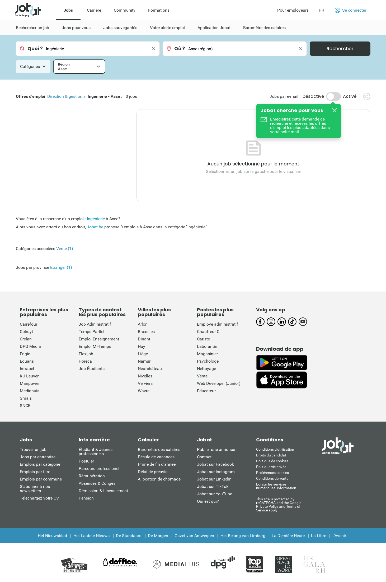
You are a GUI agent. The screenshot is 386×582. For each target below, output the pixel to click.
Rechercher (340, 48)
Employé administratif (217, 324)
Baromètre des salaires (159, 449)
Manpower (30, 383)
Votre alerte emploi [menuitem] (167, 27)
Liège (143, 353)
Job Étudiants (92, 368)
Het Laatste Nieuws (91, 535)
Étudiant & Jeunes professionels (95, 451)
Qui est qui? (208, 501)
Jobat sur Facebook (215, 464)
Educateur (206, 390)
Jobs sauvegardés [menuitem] (120, 27)
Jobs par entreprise (37, 456)
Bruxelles (146, 331)
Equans (27, 361)
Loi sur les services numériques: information (276, 486)
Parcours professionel (99, 468)
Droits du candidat (271, 455)
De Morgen (158, 535)
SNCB (25, 405)
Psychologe (208, 361)
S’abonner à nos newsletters (35, 488)
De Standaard (129, 535)
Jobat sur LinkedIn (214, 479)
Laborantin (207, 346)
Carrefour (28, 324)
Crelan (26, 338)
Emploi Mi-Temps (95, 346)
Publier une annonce (216, 449)
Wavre (143, 390)
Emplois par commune (41, 479)
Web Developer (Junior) (219, 383)
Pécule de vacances (156, 456)
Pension (86, 498)
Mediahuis (29, 390)
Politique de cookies (272, 461)
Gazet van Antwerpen (194, 535)
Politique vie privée (271, 467)
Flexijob (86, 353)
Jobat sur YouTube (214, 493)
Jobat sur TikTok (212, 486)
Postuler (86, 461)
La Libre (318, 535)
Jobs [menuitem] (68, 10)
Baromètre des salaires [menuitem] (264, 27)
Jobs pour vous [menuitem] (76, 27)
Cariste (203, 338)
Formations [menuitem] (159, 10)
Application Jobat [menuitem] (213, 27)
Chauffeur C (208, 331)
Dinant (144, 338)
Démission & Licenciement (103, 490)
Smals (26, 398)
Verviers (145, 383)
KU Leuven (30, 375)
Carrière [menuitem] (94, 10)
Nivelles (145, 375)
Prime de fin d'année (157, 464)
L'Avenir (339, 535)
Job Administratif (95, 324)
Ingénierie (96, 218)
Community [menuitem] (124, 10)
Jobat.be (95, 226)
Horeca (85, 361)
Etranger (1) (61, 267)
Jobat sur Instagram (216, 471)
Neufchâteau (150, 368)
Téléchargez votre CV (39, 498)
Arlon (143, 324)
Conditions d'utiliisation (275, 449)
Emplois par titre (35, 471)
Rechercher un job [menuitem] (32, 27)
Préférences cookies (272, 472)
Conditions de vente (272, 478)
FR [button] (321, 10)
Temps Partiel (91, 331)
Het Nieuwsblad (52, 535)
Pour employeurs (293, 10)
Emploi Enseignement (99, 338)
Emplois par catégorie (40, 464)
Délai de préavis (152, 471)
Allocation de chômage (159, 479)
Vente (202, 375)
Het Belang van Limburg (242, 535)
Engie (25, 353)
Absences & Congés (97, 483)
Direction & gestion (64, 96)
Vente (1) (64, 248)
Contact (204, 456)
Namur (144, 361)
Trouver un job (33, 449)
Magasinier (207, 353)
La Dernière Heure (288, 535)
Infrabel (27, 368)
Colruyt (26, 331)
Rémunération (92, 475)
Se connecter (350, 10)
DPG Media (30, 346)
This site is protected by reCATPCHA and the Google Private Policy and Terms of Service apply (278, 504)
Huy (141, 346)
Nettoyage (206, 368)
